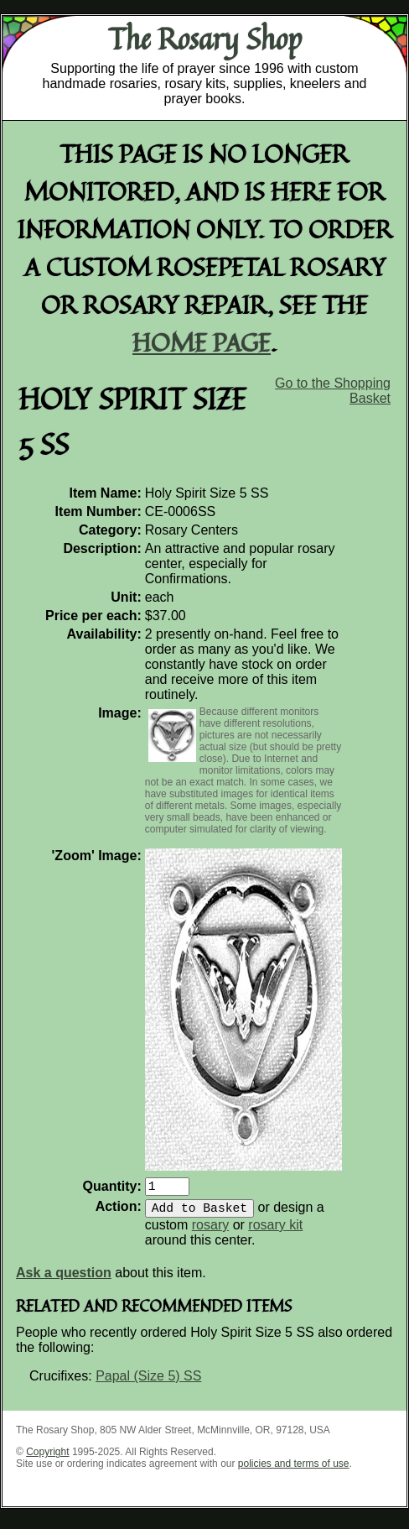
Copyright (47, 1458)
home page (201, 342)
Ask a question (63, 1279)
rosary (210, 1231)
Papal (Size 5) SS (148, 1382)
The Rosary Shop (205, 38)
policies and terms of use (293, 1470)
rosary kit (275, 1231)
